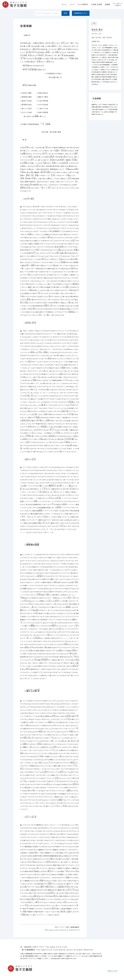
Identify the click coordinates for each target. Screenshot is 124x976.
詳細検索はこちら (80, 13)
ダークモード (117, 4)
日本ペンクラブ (113, 971)
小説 (93, 23)
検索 (65, 13)
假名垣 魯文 (97, 30)
